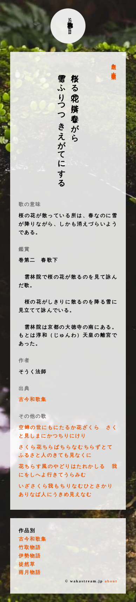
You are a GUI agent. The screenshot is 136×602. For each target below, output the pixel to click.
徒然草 (27, 564)
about (111, 581)
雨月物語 (30, 572)
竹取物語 (30, 547)
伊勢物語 (30, 555)
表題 (113, 61)
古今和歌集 (113, 70)
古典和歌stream (70, 26)
